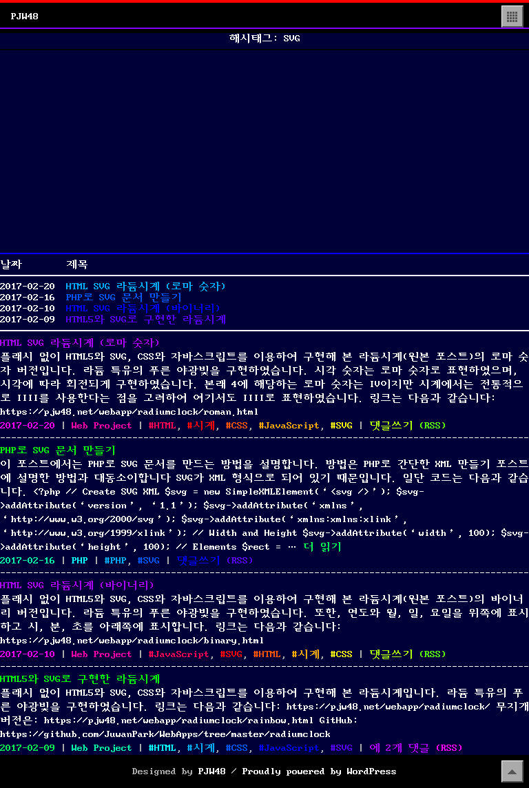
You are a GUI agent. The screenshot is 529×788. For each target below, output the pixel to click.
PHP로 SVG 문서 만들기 (124, 297)
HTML (165, 425)
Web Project (102, 425)
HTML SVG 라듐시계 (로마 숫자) (146, 286)
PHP (80, 560)
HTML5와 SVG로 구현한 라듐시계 (146, 319)
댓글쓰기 (391, 425)
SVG (344, 425)
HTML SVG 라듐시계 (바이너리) (143, 308)
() (432, 425)
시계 (204, 425)
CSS (239, 425)
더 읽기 (322, 546)
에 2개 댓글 (399, 748)
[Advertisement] (264, 151)
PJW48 (25, 16)
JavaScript (292, 425)
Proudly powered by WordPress (319, 771)
